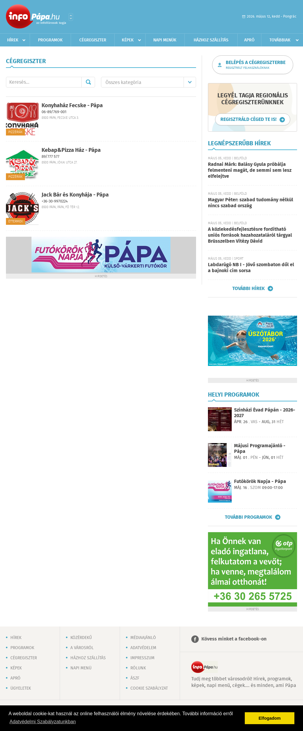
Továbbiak (280, 40)
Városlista (71, 17)
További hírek (248, 288)
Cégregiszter (92, 40)
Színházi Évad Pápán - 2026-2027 (264, 413)
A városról (82, 648)
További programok (248, 517)
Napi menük (164, 40)
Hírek (12, 40)
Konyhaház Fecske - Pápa (72, 106)
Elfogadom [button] (270, 718)
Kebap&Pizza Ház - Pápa (71, 150)
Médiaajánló (143, 638)
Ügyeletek (20, 688)
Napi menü (80, 668)
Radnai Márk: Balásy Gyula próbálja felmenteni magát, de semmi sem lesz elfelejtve (249, 170)
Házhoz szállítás (211, 40)
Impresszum (142, 658)
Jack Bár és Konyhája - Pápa (75, 195)
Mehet (88, 82)
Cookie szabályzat (149, 688)
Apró (249, 40)
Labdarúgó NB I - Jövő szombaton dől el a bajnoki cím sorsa (251, 268)
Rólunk (138, 668)
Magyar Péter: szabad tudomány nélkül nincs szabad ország (250, 203)
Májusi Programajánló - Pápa (259, 448)
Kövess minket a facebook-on (233, 639)
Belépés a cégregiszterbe (255, 65)
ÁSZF (134, 678)
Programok (50, 40)
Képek (128, 40)
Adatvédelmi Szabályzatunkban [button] (43, 721)
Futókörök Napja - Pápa (260, 481)
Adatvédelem (143, 648)
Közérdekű (81, 638)
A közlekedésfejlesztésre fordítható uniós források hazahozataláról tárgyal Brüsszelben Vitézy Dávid (250, 235)
